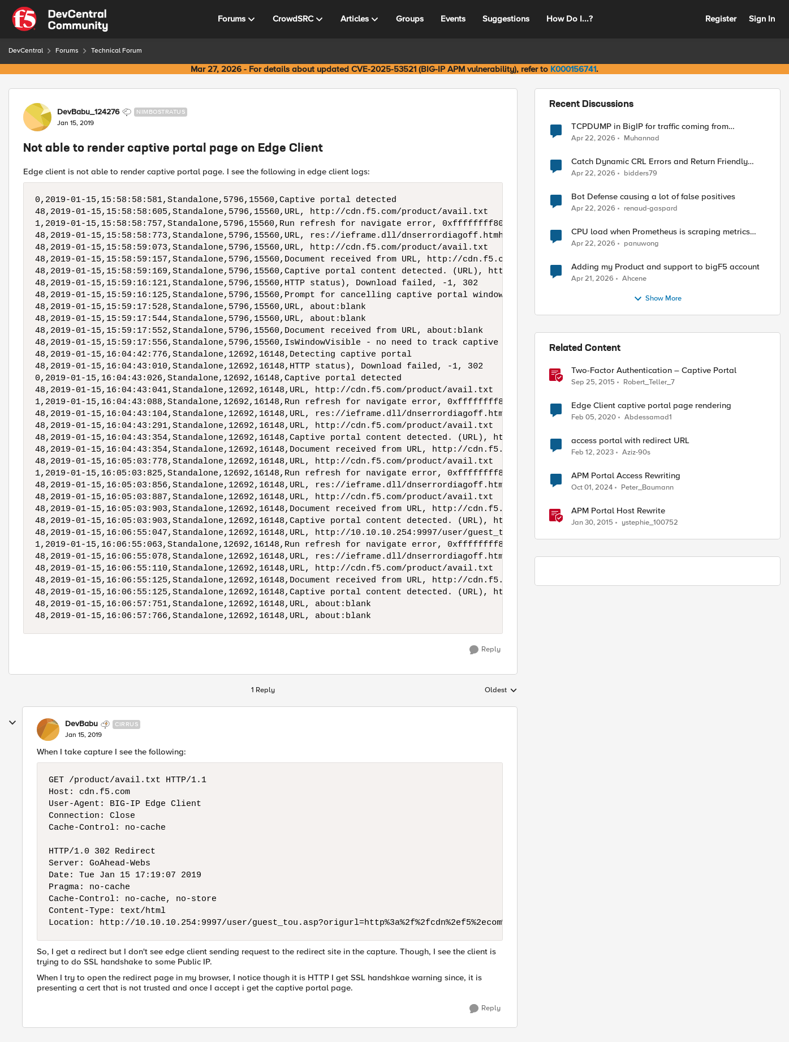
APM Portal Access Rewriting (625, 476)
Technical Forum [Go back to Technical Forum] (116, 50)
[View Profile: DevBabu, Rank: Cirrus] (48, 729)
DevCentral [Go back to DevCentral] (25, 50)
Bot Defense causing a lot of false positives (653, 196)
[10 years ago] (593, 382)
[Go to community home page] (59, 19)
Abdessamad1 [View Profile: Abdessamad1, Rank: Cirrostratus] (648, 417)
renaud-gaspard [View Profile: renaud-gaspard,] (651, 208)
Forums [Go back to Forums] (67, 50)
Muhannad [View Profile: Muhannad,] (641, 138)
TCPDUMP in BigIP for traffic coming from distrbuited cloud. (649, 126)
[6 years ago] (593, 417)
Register (720, 19)
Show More (657, 298)
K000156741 (573, 69)
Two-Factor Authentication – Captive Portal (653, 370)
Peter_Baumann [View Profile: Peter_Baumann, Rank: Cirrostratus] (647, 487)
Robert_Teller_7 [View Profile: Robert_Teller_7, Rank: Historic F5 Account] (649, 382)
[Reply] (485, 649)
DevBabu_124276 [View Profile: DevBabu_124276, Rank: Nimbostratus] (88, 112)
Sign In (762, 19)
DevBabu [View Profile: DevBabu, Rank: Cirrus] (81, 723)
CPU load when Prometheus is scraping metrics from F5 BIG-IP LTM (660, 232)
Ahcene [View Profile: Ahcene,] (634, 279)
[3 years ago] (592, 452)
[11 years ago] (592, 523)
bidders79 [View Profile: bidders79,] (640, 173)
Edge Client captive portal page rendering (651, 405)
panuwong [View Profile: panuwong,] (641, 243)
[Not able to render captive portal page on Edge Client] (83, 735)
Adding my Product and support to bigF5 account (665, 267)
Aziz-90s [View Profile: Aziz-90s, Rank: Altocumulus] (636, 452)
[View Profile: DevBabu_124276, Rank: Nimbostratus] (37, 117)
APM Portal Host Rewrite (618, 511)
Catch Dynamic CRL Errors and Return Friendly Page (659, 161)
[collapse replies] (12, 723)
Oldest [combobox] (501, 690)
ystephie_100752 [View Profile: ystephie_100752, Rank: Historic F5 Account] (650, 522)
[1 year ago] (592, 487)
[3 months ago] (593, 138)
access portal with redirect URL (630, 440)
